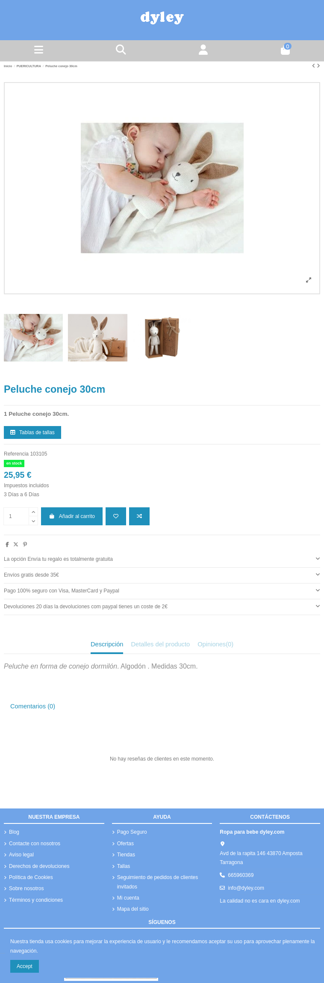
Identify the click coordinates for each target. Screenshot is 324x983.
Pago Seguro (132, 832)
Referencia (16, 454)
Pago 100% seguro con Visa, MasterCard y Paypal (162, 590)
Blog (14, 832)
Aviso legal (21, 855)
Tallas (123, 866)
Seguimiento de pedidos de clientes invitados (157, 882)
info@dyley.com (246, 888)
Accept (24, 966)
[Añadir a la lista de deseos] (116, 516)
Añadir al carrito (72, 516)
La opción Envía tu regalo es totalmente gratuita (162, 559)
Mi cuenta (128, 898)
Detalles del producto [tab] (160, 644)
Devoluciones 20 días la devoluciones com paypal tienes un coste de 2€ (162, 606)
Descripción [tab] (107, 644)
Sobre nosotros (26, 888)
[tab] (162, 560)
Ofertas (125, 844)
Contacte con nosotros (34, 844)
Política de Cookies (31, 877)
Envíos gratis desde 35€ (162, 574)
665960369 (240, 875)
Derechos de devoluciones (39, 866)
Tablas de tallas (32, 432)
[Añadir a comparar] (139, 516)
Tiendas (126, 855)
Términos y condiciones (36, 900)
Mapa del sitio (133, 909)
